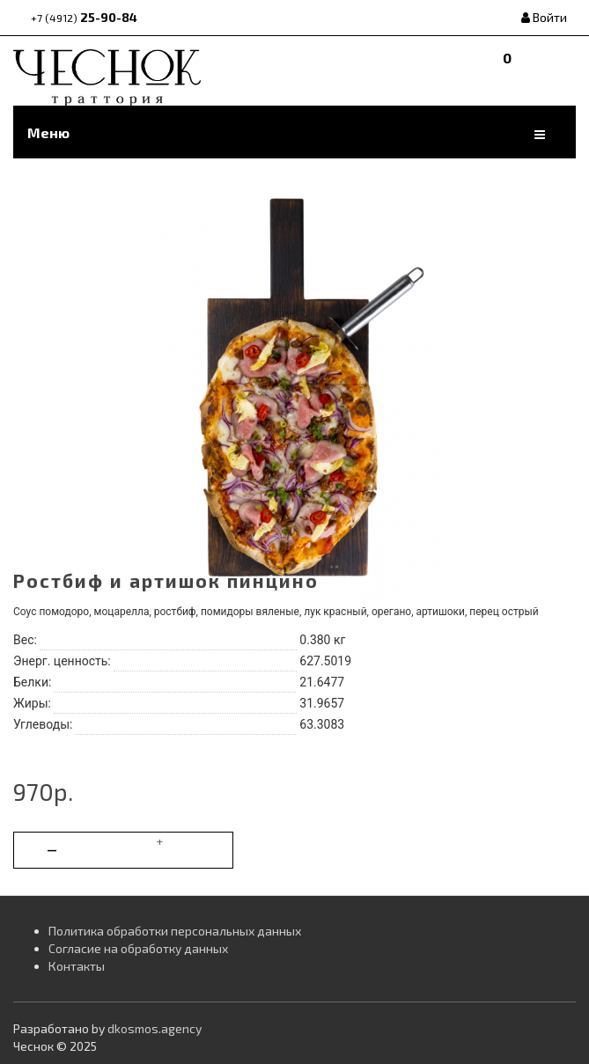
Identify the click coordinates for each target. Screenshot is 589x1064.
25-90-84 (84, 17)
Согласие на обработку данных (138, 948)
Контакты (76, 965)
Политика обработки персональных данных (174, 930)
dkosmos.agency (154, 1028)
